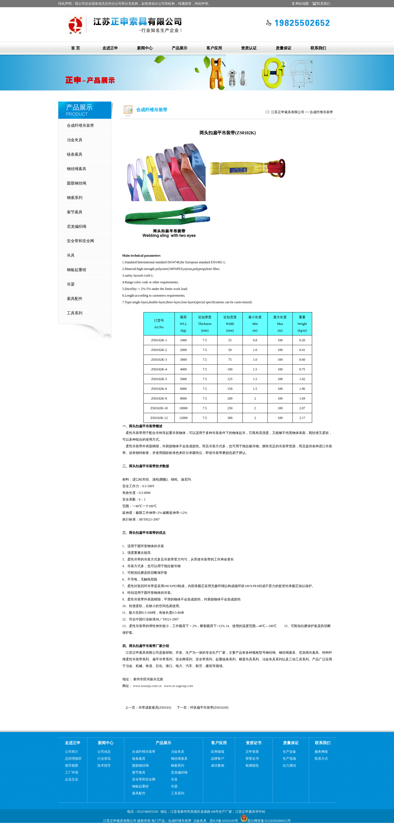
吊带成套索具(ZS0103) (154, 707)
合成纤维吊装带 (80, 125)
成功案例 (217, 765)
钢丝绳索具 (76, 169)
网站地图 (302, 4)
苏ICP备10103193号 (224, 821)
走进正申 (110, 48)
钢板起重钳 (76, 270)
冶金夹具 (74, 140)
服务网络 (321, 752)
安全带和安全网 (80, 241)
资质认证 (249, 48)
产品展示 (179, 48)
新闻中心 (145, 48)
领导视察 (71, 765)
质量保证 (283, 48)
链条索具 (74, 154)
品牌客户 (217, 759)
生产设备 (289, 752)
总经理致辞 (73, 759)
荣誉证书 (252, 759)
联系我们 (321, 4)
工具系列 (74, 313)
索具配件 (74, 299)
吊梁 (71, 284)
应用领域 (217, 752)
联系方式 (321, 759)
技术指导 (104, 765)
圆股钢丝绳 (76, 183)
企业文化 (71, 779)
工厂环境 (71, 772)
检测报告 (252, 765)
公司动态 (104, 752)
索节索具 (74, 212)
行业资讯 (104, 759)
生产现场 (289, 759)
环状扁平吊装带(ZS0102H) (209, 707)
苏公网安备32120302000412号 (266, 821)
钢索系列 (74, 198)
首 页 (75, 48)
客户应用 (214, 48)
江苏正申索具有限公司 (287, 112)
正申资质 (252, 752)
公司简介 (71, 752)
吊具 (71, 255)
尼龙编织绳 (76, 226)
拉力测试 (289, 765)
